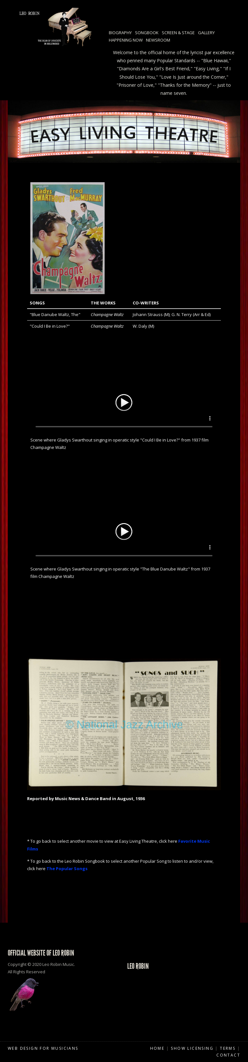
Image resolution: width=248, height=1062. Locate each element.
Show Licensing (192, 1048)
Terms (227, 1048)
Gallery (206, 32)
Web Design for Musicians (43, 1048)
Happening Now (126, 40)
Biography (120, 32)
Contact (228, 1055)
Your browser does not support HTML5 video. (124, 401)
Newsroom (158, 40)
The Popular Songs (67, 868)
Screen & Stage (178, 32)
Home (157, 1048)
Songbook (147, 32)
